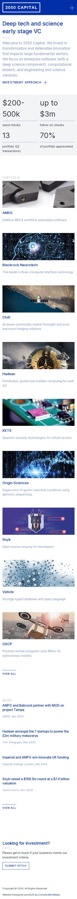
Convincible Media (49, 894)
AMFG (7, 213)
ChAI (6, 317)
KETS (6, 430)
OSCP (7, 644)
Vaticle (8, 592)
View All (9, 673)
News (7, 700)
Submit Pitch (15, 865)
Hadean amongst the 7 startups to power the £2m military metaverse (35, 733)
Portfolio (11, 177)
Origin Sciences (15, 483)
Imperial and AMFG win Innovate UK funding (35, 757)
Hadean (8, 374)
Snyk (6, 539)
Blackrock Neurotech (20, 265)
